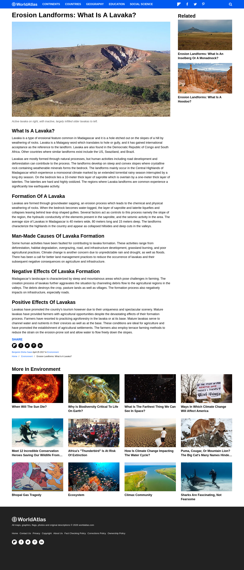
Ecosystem (76, 495)
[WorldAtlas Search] (230, 4)
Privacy (36, 533)
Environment (53, 352)
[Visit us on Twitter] (27, 542)
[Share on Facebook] (20, 345)
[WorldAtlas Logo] (26, 4)
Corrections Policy (96, 533)
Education (117, 4)
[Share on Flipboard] (14, 345)
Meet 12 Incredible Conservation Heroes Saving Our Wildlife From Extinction (35, 455)
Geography (95, 4)
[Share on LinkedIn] (40, 345)
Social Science (141, 4)
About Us (58, 533)
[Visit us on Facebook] (21, 542)
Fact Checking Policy (75, 533)
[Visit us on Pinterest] (34, 542)
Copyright (47, 533)
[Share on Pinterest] (33, 345)
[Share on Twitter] (27, 345)
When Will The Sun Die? (29, 406)
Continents (51, 4)
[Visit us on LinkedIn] (41, 542)
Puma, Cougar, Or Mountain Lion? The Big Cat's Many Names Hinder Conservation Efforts (205, 455)
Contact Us (25, 533)
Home (15, 533)
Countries (73, 4)
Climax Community (138, 495)
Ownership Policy (116, 533)
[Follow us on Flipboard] (14, 542)
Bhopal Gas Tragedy (26, 495)
